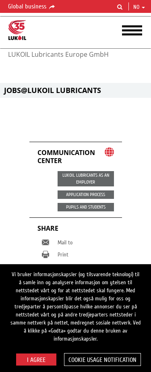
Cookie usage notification (102, 360)
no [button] (139, 7)
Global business (32, 7)
